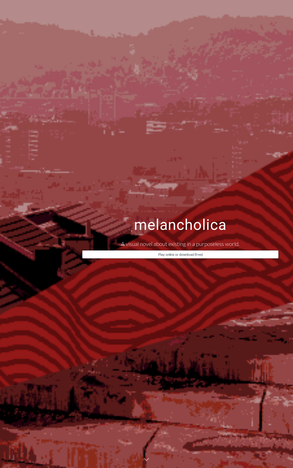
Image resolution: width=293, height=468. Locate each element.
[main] (180, 222)
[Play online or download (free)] (180, 254)
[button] (146, 459)
